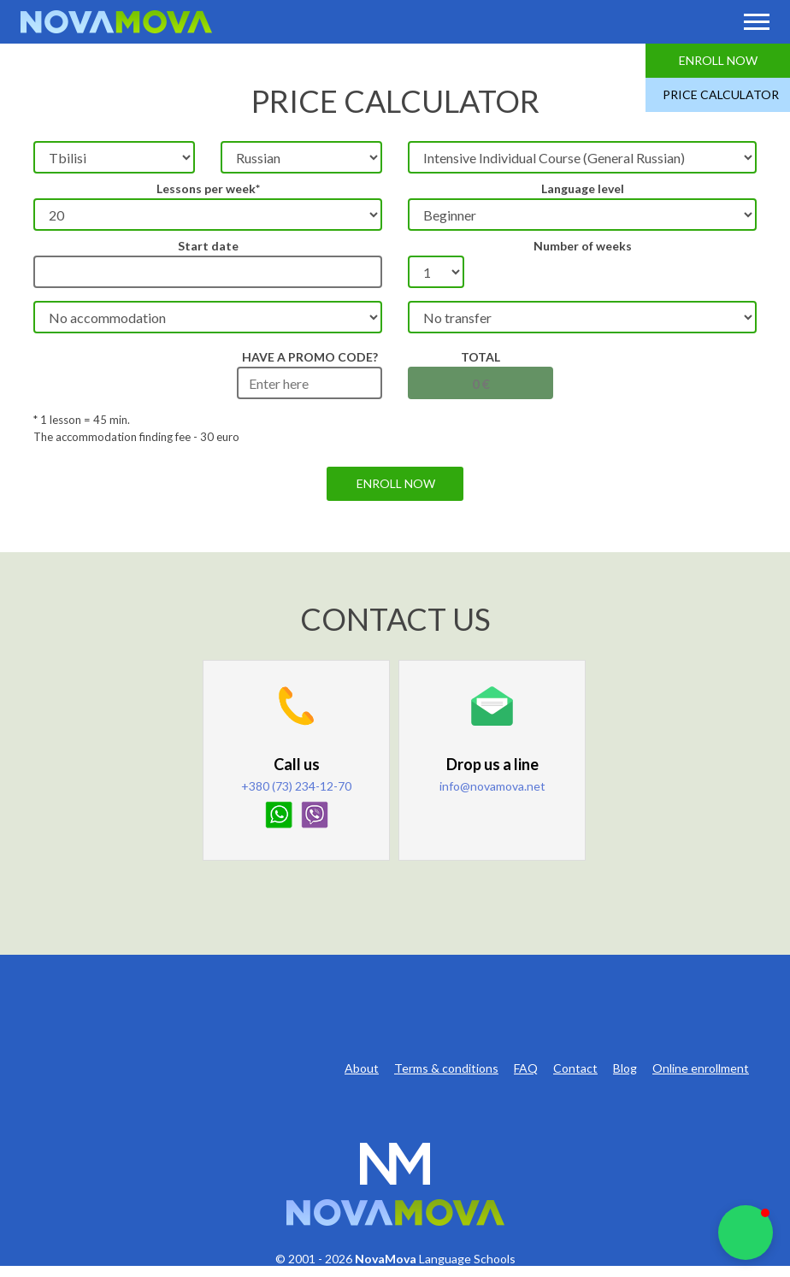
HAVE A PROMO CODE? (310, 357)
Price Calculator (721, 94)
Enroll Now (718, 60)
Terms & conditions (446, 1068)
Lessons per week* (208, 188)
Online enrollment (700, 1068)
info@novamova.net (492, 786)
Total (480, 357)
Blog (625, 1068)
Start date (208, 245)
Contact (575, 1068)
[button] (745, 1232)
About (362, 1068)
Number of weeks (583, 245)
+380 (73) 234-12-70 (296, 786)
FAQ (526, 1068)
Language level (582, 188)
